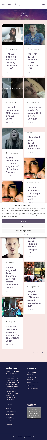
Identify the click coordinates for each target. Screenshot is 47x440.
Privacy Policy (26, 235)
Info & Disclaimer (11, 411)
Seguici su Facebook (31, 405)
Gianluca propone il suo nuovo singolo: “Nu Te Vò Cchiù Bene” (12, 333)
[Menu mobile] (41, 4)
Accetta (23, 221)
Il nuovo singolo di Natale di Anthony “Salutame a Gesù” (11, 61)
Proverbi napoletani (32, 388)
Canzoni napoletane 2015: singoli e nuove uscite (34, 193)
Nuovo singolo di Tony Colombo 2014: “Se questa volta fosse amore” (12, 277)
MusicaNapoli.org (11, 4)
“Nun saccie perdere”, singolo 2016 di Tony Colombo (34, 113)
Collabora (9, 408)
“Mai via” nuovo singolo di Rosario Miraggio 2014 (32, 245)
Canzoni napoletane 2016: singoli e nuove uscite (12, 113)
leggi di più (9, 72)
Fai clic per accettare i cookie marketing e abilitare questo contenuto (34, 413)
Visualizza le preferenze (23, 231)
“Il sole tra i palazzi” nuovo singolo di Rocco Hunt (33, 143)
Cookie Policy (19, 235)
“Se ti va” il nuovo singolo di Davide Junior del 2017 (33, 61)
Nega (23, 226)
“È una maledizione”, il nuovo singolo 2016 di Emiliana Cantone (12, 165)
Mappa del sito (10, 414)
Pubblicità (9, 424)
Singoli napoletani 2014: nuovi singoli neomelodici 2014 (34, 298)
